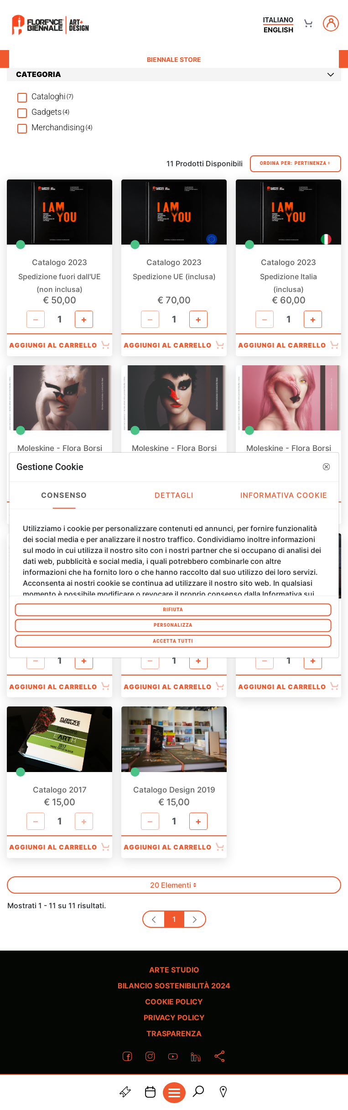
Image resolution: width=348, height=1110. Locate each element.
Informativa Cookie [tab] (283, 495)
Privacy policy (174, 1017)
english (278, 30)
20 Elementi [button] (177, 887)
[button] (326, 467)
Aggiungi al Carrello (59, 345)
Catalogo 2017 (60, 790)
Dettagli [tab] (174, 495)
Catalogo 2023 (59, 262)
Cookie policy (174, 1001)
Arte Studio (174, 969)
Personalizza (173, 625)
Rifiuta (173, 609)
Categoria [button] (175, 74)
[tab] (174, 74)
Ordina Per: (295, 164)
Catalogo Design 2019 (174, 790)
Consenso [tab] (64, 495)
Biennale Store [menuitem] (174, 59)
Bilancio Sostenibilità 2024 (174, 985)
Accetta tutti (173, 640)
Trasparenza (174, 1033)
